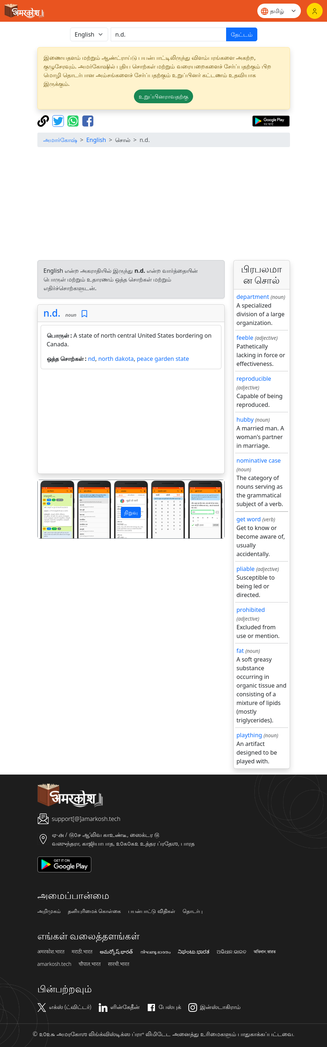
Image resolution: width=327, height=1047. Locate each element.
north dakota (116, 359)
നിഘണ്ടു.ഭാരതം (155, 951)
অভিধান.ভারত (264, 951)
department (253, 297)
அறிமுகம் (49, 911)
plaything (249, 735)
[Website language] (279, 11)
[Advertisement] (163, 203)
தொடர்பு (193, 911)
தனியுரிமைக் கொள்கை (94, 911)
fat (240, 651)
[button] (52, 509)
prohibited (251, 610)
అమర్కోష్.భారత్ (116, 951)
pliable (246, 569)
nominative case (259, 460)
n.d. (52, 313)
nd (91, 359)
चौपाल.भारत (89, 964)
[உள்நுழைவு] (315, 11)
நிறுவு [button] (131, 512)
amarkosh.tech (54, 964)
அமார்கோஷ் (60, 140)
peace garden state (163, 359)
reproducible (254, 379)
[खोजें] (168, 34)
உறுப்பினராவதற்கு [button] (163, 96)
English (96, 140)
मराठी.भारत (82, 951)
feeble (245, 338)
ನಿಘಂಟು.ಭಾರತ (193, 951)
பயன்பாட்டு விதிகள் (151, 911)
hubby (245, 420)
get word (249, 519)
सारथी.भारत (118, 964)
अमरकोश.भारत (51, 951)
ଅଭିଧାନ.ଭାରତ (231, 951)
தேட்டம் (242, 34)
